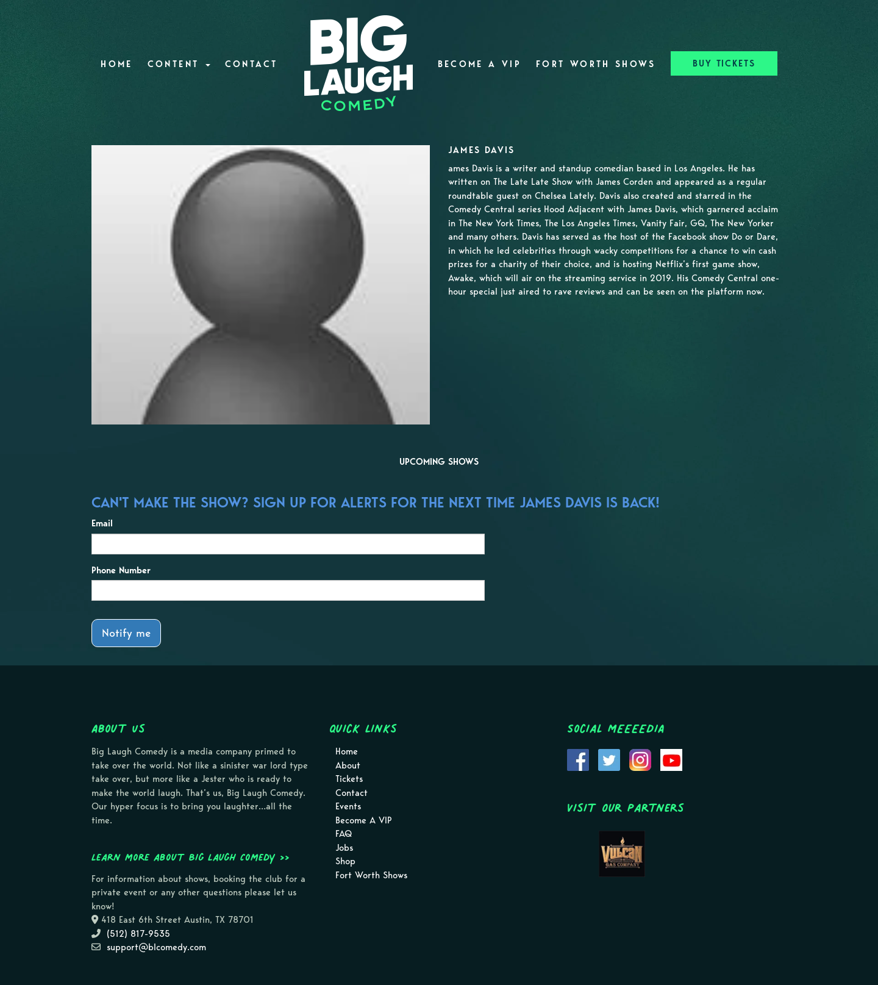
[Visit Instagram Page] (640, 759)
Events (348, 806)
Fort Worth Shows (596, 64)
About (347, 765)
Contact (251, 64)
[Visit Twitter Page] (609, 759)
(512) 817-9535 (138, 933)
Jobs (344, 847)
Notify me (126, 632)
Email (102, 523)
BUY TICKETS (724, 63)
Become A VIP (479, 64)
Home (116, 64)
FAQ (343, 833)
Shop (345, 861)
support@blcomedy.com (156, 947)
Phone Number (121, 570)
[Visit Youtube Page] (671, 759)
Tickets (349, 778)
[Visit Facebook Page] (578, 759)
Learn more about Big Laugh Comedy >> (190, 857)
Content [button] (179, 64)
